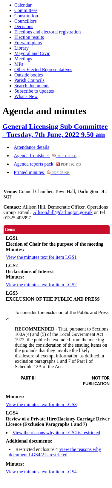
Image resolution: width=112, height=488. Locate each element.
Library (21, 48)
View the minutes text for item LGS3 (41, 404)
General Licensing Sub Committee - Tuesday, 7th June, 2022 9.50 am (55, 130)
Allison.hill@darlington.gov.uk (63, 212)
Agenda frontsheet (45, 155)
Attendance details (31, 147)
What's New (26, 96)
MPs (18, 64)
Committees (25, 10)
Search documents (31, 85)
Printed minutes (42, 172)
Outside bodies (28, 74)
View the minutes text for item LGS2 (41, 284)
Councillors (25, 21)
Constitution (26, 15)
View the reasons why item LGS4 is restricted (56, 432)
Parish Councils (29, 80)
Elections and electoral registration (47, 31)
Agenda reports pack (47, 163)
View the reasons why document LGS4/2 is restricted (55, 452)
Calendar (23, 4)
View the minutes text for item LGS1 (41, 257)
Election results (29, 37)
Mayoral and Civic (32, 53)
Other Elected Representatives (43, 69)
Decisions (23, 26)
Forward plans (28, 42)
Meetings (23, 58)
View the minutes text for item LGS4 (41, 471)
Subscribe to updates (34, 91)
